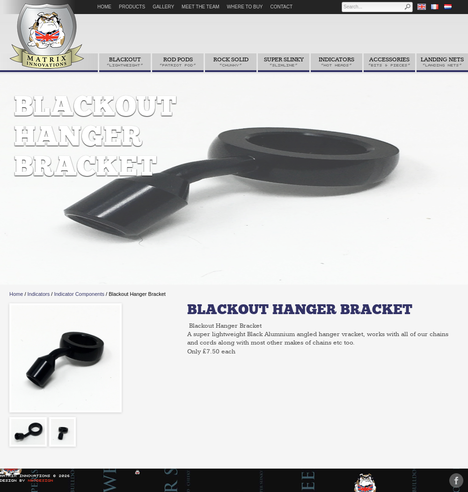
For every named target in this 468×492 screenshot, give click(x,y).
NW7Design (40, 480)
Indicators (39, 294)
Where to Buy (245, 6)
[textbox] (373, 7)
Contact (282, 6)
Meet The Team (200, 6)
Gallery (163, 6)
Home (104, 6)
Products (132, 6)
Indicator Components (79, 294)
